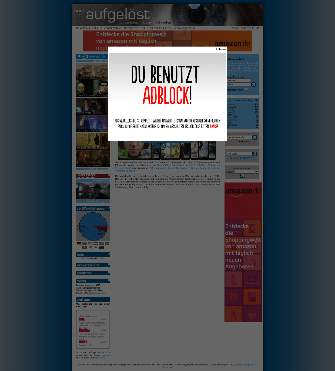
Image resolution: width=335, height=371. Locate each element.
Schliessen (221, 49)
